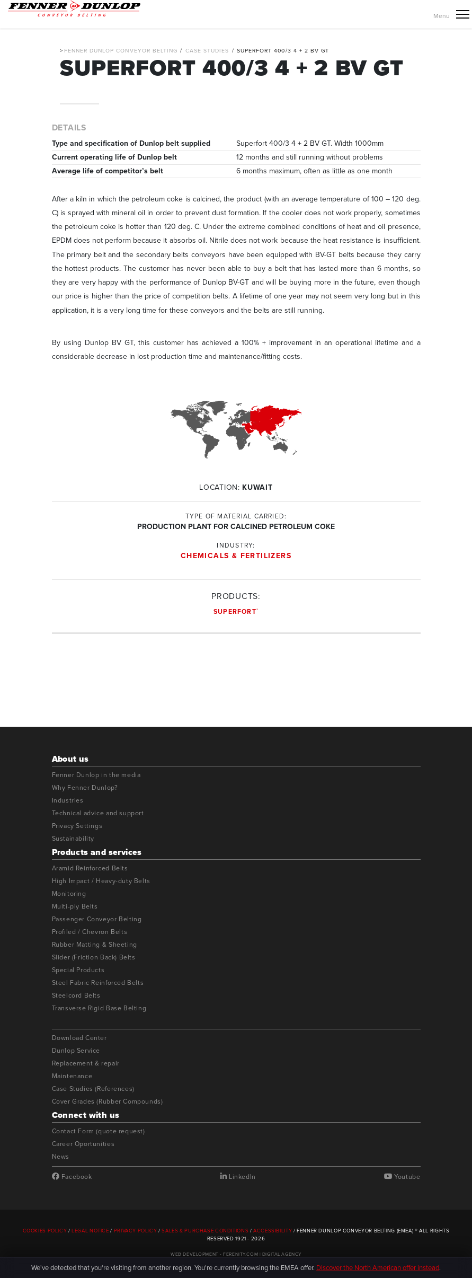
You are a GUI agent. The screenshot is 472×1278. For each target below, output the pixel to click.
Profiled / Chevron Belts (90, 932)
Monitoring (69, 894)
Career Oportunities (83, 1144)
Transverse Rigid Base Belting (99, 1008)
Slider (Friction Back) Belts (94, 957)
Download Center (79, 1038)
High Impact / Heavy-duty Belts (101, 881)
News (60, 1156)
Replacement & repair (86, 1063)
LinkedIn (238, 1176)
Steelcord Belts (76, 995)
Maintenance (72, 1076)
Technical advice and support (98, 813)
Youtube (402, 1176)
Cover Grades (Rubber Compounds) (107, 1101)
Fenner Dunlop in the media (96, 775)
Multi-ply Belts (75, 906)
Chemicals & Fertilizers (236, 555)
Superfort (236, 611)
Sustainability (73, 838)
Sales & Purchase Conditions (205, 1231)
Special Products (78, 970)
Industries (68, 800)
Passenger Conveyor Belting (97, 919)
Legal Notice (90, 1231)
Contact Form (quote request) (98, 1131)
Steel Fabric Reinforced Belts (98, 983)
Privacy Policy (135, 1231)
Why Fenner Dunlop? (85, 788)
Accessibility (272, 1231)
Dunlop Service (76, 1050)
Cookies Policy (45, 1231)
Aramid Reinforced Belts (90, 868)
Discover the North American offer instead (377, 1268)
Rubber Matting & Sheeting (94, 944)
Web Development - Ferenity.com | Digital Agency (236, 1254)
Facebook (72, 1176)
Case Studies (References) (93, 1089)
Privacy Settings (77, 826)
